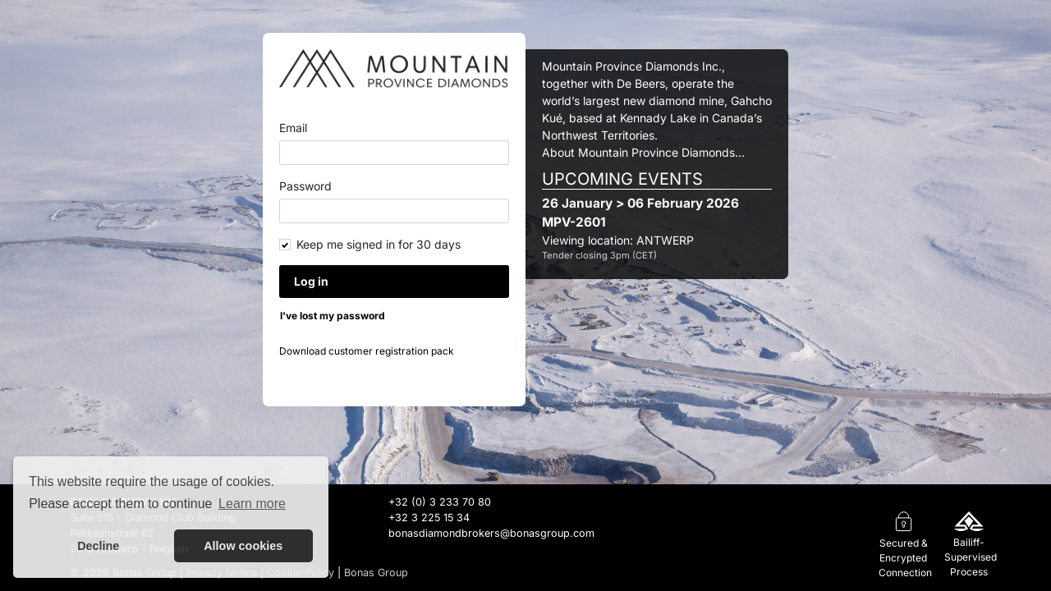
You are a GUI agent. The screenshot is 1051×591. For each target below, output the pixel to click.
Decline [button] (98, 545)
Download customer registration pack (366, 351)
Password (305, 186)
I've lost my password (332, 315)
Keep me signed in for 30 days (378, 244)
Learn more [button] (252, 504)
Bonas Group (376, 572)
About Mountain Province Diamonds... (643, 152)
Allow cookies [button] (243, 545)
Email (293, 128)
